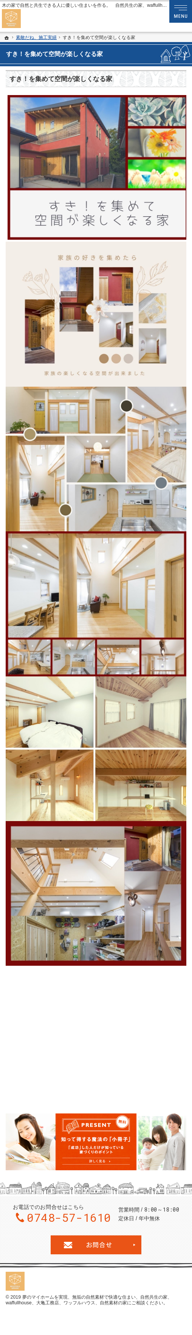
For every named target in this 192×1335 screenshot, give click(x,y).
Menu (180, 11)
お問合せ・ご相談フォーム (96, 1244)
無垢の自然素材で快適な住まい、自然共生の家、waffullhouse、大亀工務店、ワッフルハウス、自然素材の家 (89, 1300)
